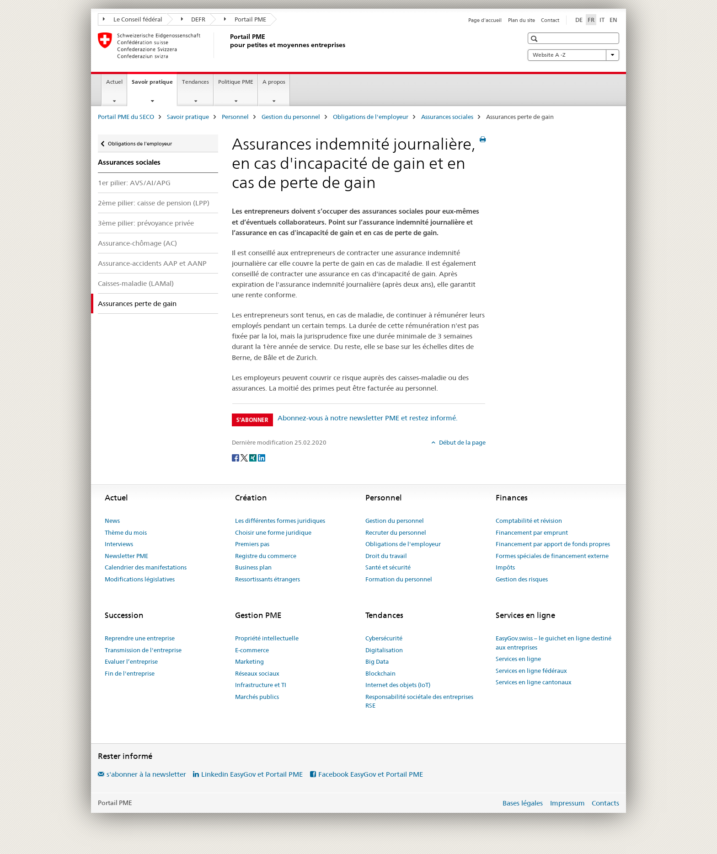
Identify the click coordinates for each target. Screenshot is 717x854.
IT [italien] (602, 19)
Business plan (253, 567)
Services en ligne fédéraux (531, 670)
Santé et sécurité (388, 567)
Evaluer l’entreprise (131, 661)
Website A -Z (573, 55)
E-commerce (252, 650)
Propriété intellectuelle (267, 638)
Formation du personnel (398, 579)
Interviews (119, 544)
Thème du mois (126, 532)
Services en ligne (518, 658)
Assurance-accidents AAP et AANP (152, 263)
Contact (550, 20)
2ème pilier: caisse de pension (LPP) (153, 203)
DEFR (193, 19)
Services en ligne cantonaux (534, 682)
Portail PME (245, 19)
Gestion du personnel (291, 116)
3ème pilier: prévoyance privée (146, 223)
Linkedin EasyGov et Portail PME (252, 774)
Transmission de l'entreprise (143, 650)
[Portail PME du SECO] (228, 45)
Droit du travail (386, 555)
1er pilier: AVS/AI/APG (134, 182)
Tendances (195, 81)
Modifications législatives (140, 579)
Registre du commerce (265, 555)
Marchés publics (257, 696)
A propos (273, 81)
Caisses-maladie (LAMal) (136, 283)
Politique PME (235, 81)
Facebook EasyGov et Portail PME (370, 774)
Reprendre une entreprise (140, 638)
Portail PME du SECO (126, 116)
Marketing (249, 661)
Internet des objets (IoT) (397, 684)
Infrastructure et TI (260, 684)
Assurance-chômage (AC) (137, 243)
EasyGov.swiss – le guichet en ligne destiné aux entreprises (553, 642)
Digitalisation (384, 650)
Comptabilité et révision (529, 520)
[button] (535, 38)
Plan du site (521, 20)
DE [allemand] (579, 19)
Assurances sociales (447, 116)
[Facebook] (236, 457)
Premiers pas (252, 544)
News (112, 520)
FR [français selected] (591, 19)
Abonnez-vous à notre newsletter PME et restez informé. (368, 418)
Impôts (505, 567)
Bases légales (523, 803)
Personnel (235, 116)
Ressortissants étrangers (267, 579)
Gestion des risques (522, 579)
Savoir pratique (154, 84)
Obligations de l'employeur (370, 116)
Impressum (567, 803)
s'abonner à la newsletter (146, 774)
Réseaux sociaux (257, 673)
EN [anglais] (613, 19)
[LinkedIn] (261, 457)
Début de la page (462, 442)
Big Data (377, 661)
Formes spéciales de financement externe (552, 555)
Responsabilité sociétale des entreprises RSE (419, 701)
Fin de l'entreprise (130, 673)
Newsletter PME (126, 555)
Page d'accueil (485, 20)
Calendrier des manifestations (146, 567)
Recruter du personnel (395, 532)
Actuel (114, 81)
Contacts (605, 803)
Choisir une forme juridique (273, 532)
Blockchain (380, 673)
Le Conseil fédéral (132, 19)
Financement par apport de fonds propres (553, 544)
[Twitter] (245, 457)
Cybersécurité (383, 638)
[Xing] (253, 457)
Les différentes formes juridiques (280, 520)
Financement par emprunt (532, 532)
